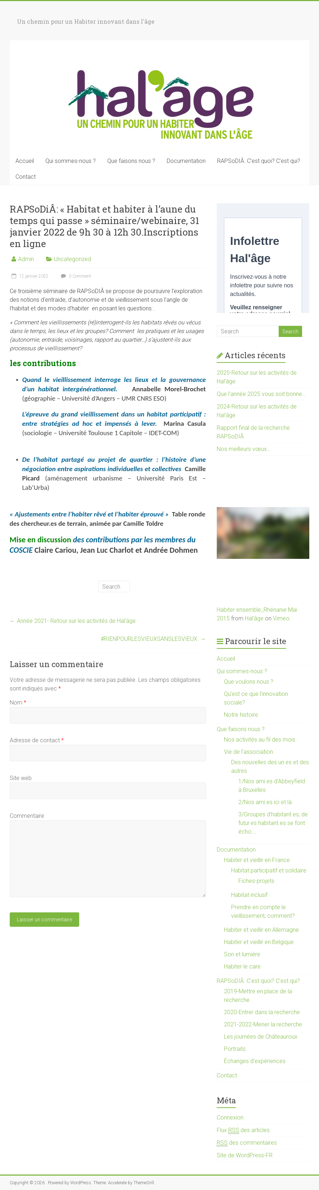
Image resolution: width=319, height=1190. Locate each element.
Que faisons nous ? (131, 161)
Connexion (230, 1117)
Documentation (186, 161)
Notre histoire (241, 714)
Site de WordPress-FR (245, 1155)
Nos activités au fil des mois (259, 739)
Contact (25, 176)
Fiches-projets (256, 880)
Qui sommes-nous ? (70, 161)
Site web (21, 778)
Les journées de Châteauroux (260, 1036)
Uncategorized (72, 259)
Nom (18, 702)
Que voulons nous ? (248, 681)
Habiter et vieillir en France (257, 860)
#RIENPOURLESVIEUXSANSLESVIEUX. (153, 638)
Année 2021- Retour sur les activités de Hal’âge (73, 620)
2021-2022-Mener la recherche (263, 1024)
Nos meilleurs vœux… (243, 449)
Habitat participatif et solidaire (268, 870)
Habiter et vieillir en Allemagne (261, 929)
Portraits (235, 1048)
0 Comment (75, 276)
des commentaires (247, 1142)
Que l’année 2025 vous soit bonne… (261, 394)
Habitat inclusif (249, 895)
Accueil (24, 161)
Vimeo (281, 618)
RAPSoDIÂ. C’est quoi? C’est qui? (258, 161)
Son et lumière (242, 954)
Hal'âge (254, 618)
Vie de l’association (248, 751)
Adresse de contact (37, 740)
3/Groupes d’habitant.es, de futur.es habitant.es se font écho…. (273, 823)
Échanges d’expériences (255, 1061)
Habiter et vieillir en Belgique (259, 942)
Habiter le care (242, 966)
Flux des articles (243, 1130)
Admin (26, 259)
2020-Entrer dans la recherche (262, 1012)
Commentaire (27, 815)
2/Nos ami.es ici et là (265, 802)
